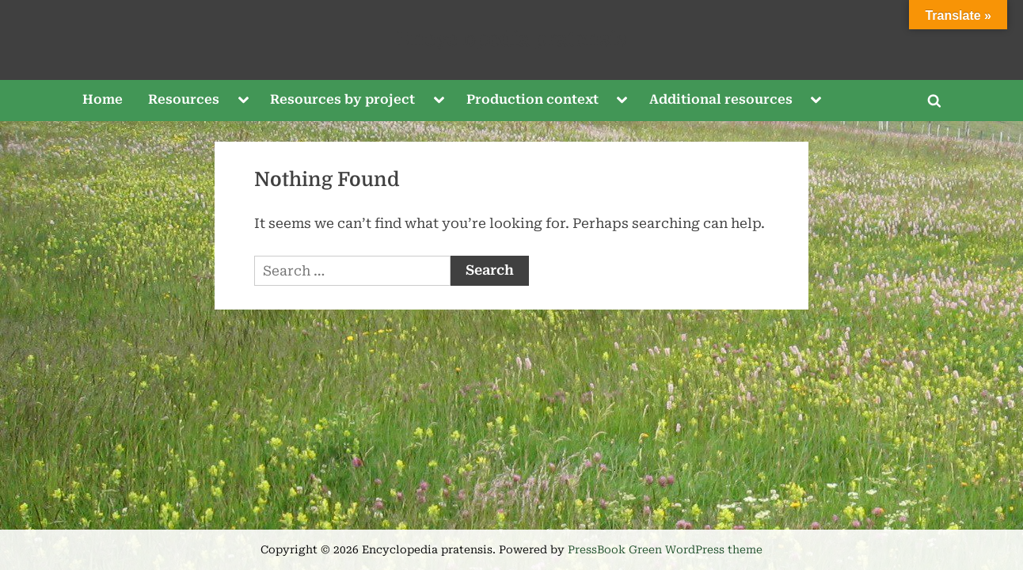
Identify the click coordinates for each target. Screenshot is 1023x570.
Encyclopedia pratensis (511, 39)
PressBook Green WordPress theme (665, 549)
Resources (183, 99)
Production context (532, 99)
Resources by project (342, 99)
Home (102, 99)
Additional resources (721, 99)
